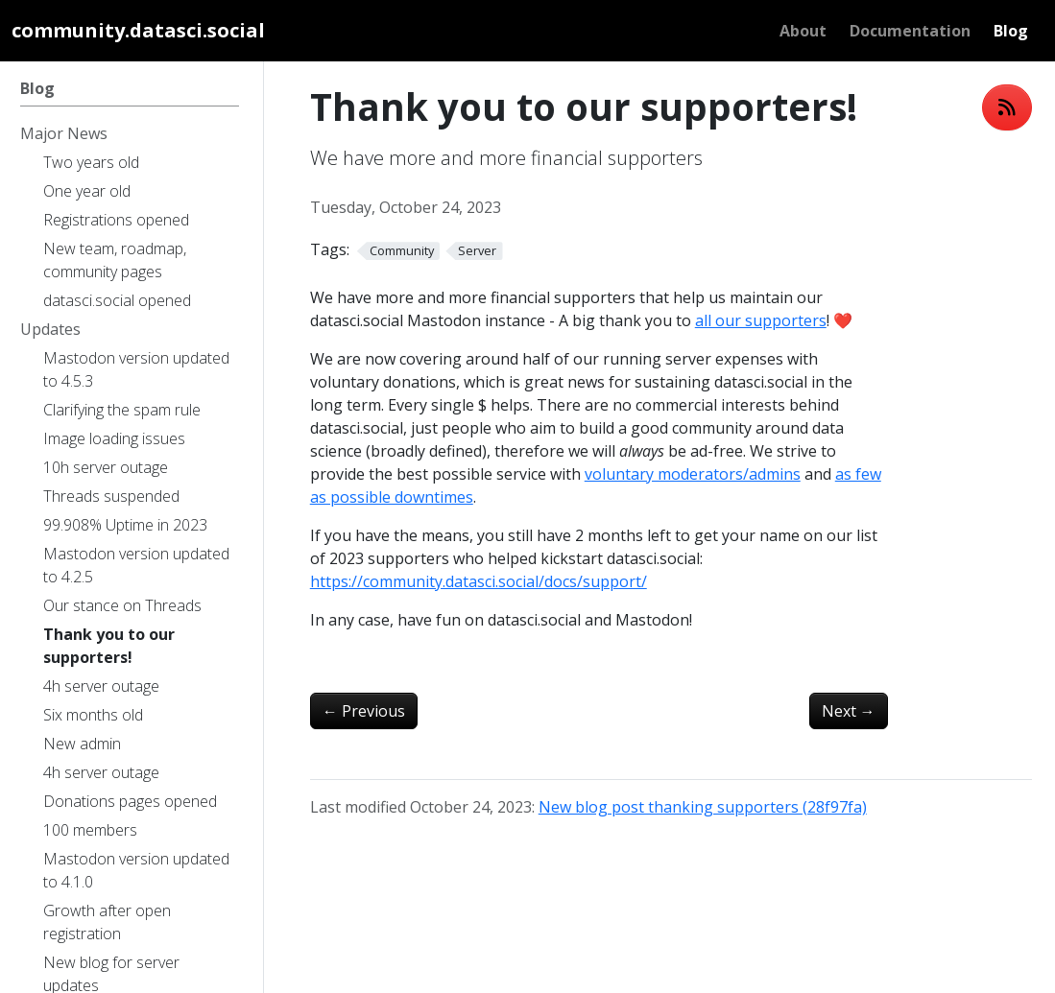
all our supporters (761, 320)
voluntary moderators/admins (693, 474)
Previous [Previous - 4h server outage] (364, 710)
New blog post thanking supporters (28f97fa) (703, 806)
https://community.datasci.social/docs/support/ (478, 581)
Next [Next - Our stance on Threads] (848, 710)
